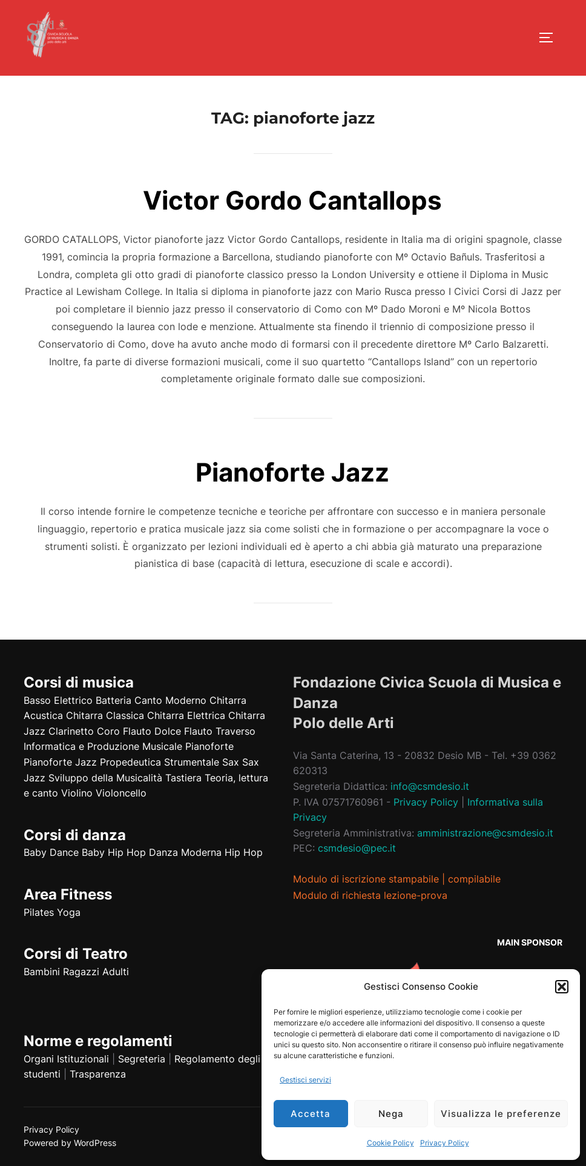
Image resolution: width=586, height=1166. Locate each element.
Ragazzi (81, 972)
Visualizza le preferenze (501, 1113)
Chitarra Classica (105, 715)
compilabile (474, 879)
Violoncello (121, 793)
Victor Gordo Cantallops (292, 200)
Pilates (39, 912)
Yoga (69, 912)
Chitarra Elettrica (186, 715)
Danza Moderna (185, 852)
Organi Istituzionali (66, 1059)
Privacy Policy (444, 1142)
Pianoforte (209, 746)
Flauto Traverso (219, 731)
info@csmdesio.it (429, 786)
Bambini (42, 972)
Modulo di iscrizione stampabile (366, 879)
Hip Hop (244, 852)
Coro (108, 731)
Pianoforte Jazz (292, 472)
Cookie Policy (390, 1142)
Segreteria (141, 1059)
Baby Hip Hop (114, 852)
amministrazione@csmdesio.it (485, 833)
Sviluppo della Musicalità (105, 778)
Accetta (311, 1113)
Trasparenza (98, 1074)
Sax (230, 762)
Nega (391, 1113)
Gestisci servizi (305, 1079)
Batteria (113, 700)
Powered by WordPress (70, 1143)
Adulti (115, 972)
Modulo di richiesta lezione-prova (370, 895)
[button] (562, 987)
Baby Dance (51, 852)
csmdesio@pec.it (357, 848)
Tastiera (183, 778)
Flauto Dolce (152, 731)
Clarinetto (71, 731)
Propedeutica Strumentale (159, 762)
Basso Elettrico (58, 700)
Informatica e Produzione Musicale (103, 746)
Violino (77, 793)
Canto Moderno (170, 700)
